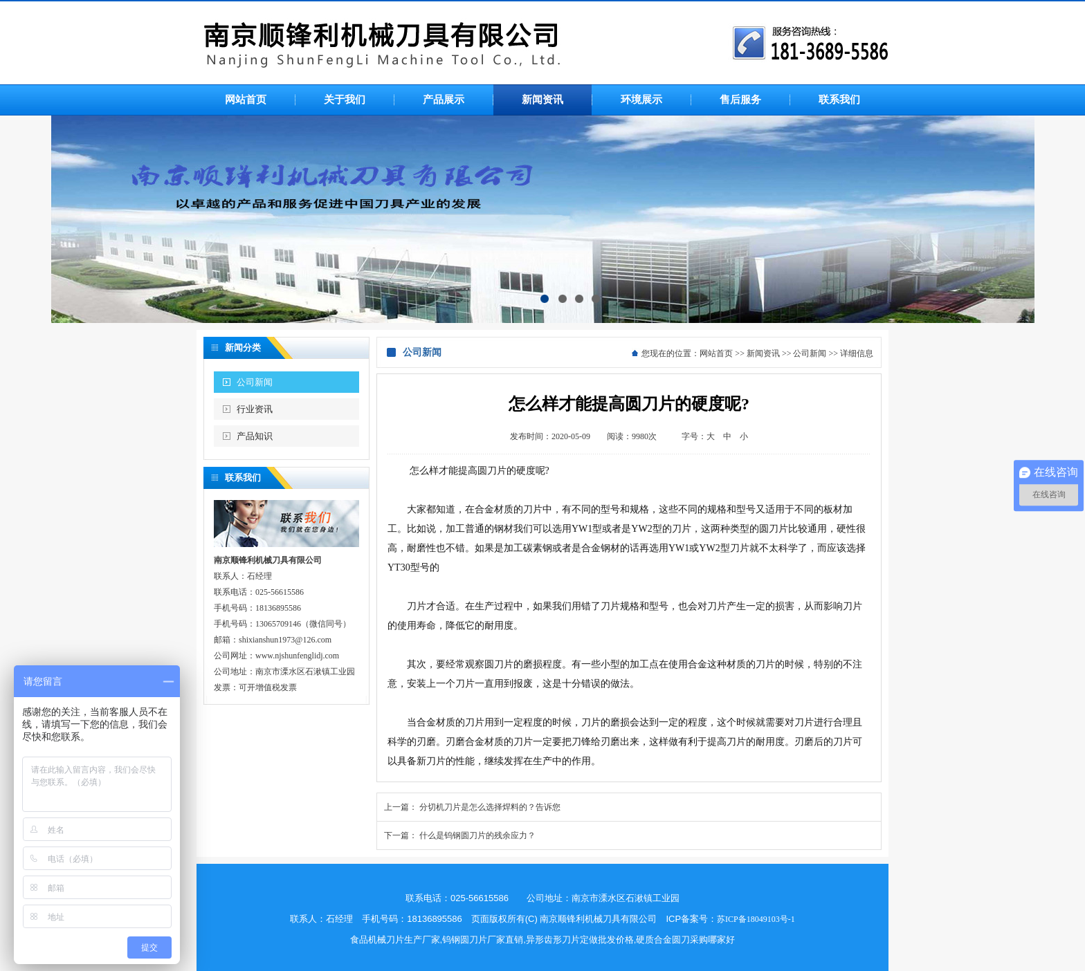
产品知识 (255, 436)
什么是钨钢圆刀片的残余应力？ (477, 835)
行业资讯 (255, 409)
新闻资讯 (763, 353)
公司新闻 (255, 382)
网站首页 (716, 353)
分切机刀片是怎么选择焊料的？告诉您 (489, 807)
